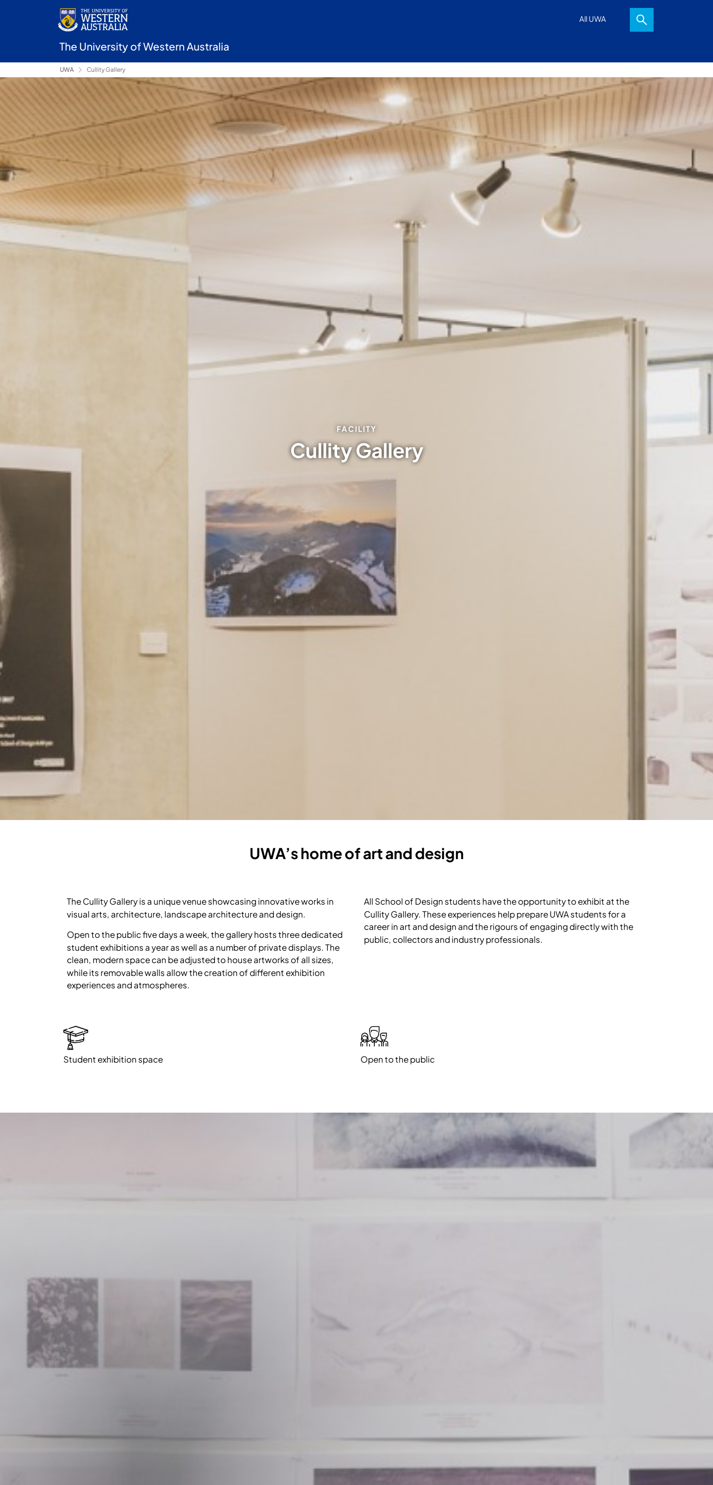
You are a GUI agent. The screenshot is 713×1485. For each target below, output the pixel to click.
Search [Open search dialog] (642, 20)
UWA (67, 69)
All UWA (592, 18)
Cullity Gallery (106, 69)
